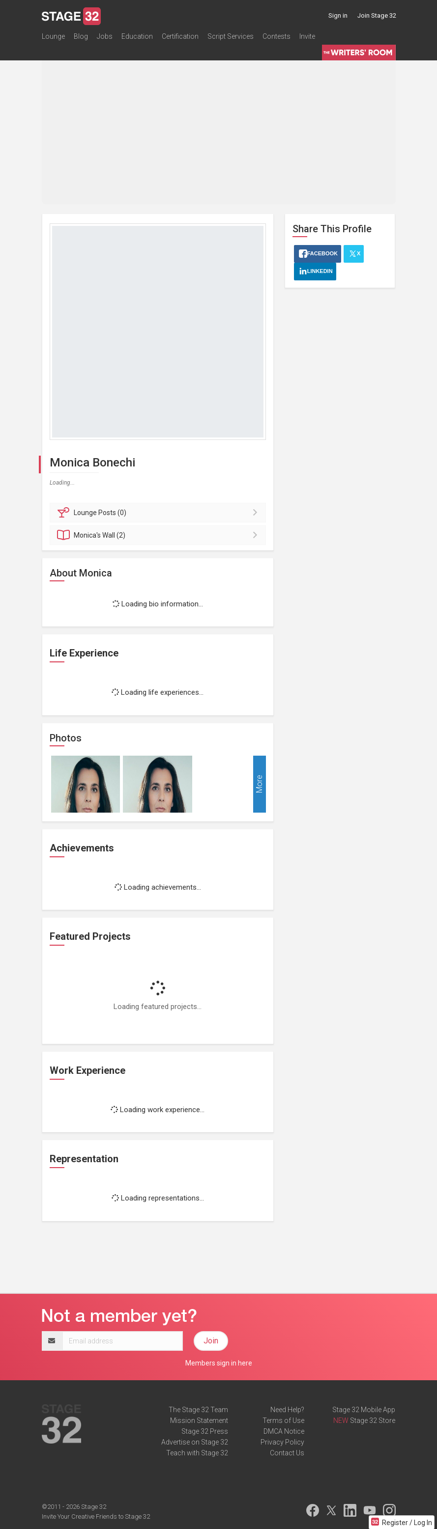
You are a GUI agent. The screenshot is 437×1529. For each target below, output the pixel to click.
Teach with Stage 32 (197, 1453)
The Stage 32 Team (198, 1410)
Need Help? (287, 1410)
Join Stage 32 (376, 15)
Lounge (53, 36)
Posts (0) (159, 513)
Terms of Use (283, 1420)
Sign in (338, 15)
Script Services (230, 36)
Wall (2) (159, 535)
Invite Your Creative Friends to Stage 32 (96, 1516)
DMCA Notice (283, 1431)
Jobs (105, 36)
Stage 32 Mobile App (363, 1410)
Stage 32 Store (372, 1420)
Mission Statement (199, 1420)
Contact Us (287, 1453)
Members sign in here (218, 1363)
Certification (180, 36)
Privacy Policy (282, 1442)
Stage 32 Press (204, 1431)
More (259, 784)
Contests (276, 36)
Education (137, 36)
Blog (81, 36)
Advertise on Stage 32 (194, 1442)
